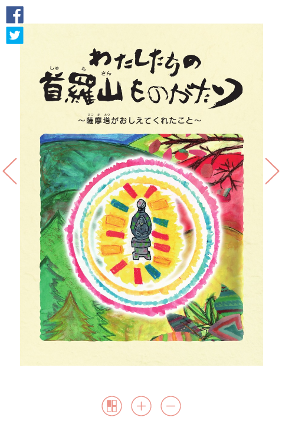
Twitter (15, 35)
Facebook (15, 15)
